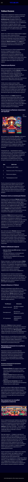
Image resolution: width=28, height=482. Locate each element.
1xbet (20, 41)
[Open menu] (2, 3)
